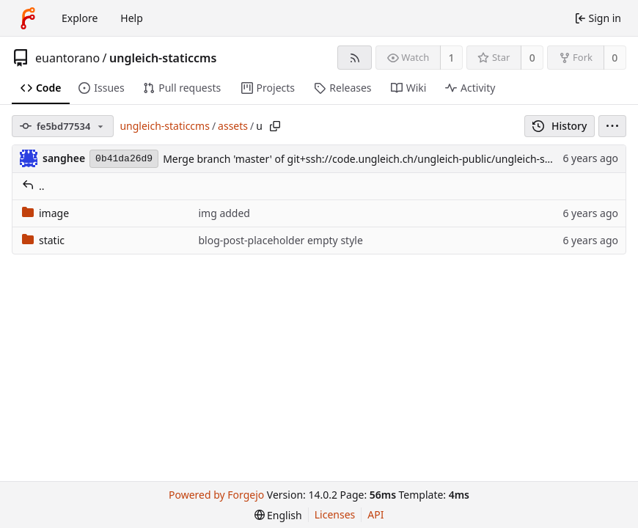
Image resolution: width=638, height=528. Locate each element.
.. (33, 186)
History (559, 126)
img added (224, 213)
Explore (80, 18)
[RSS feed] (354, 57)
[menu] (612, 126)
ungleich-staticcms (162, 58)
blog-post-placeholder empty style (280, 240)
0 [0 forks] (614, 58)
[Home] (27, 18)
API (375, 514)
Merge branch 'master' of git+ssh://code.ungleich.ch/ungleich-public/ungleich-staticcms (373, 159)
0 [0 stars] (532, 58)
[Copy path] (275, 126)
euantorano (67, 58)
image (45, 213)
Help (131, 18)
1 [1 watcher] (452, 58)
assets (233, 126)
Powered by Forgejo (216, 495)
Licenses (335, 514)
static (43, 240)
